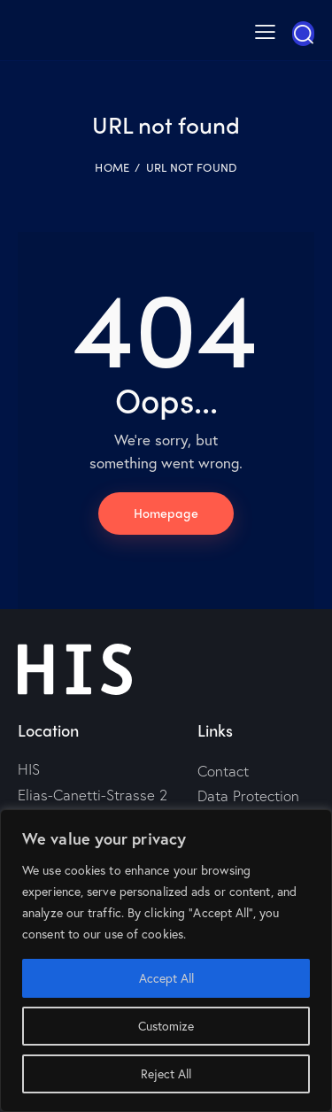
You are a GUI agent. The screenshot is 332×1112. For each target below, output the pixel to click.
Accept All (166, 977)
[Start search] (303, 33)
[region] (166, 960)
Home (112, 167)
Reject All (166, 1073)
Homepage (166, 512)
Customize (166, 1025)
